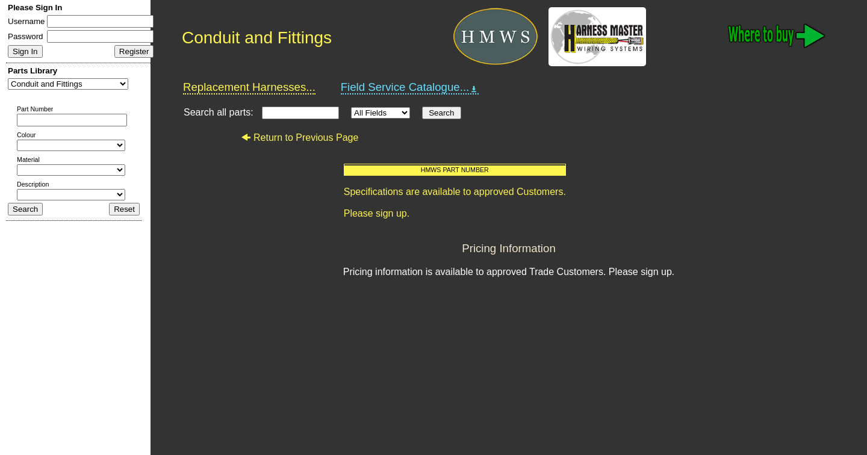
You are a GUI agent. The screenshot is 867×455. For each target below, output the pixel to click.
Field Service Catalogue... (410, 87)
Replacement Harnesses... (249, 87)
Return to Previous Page (299, 137)
